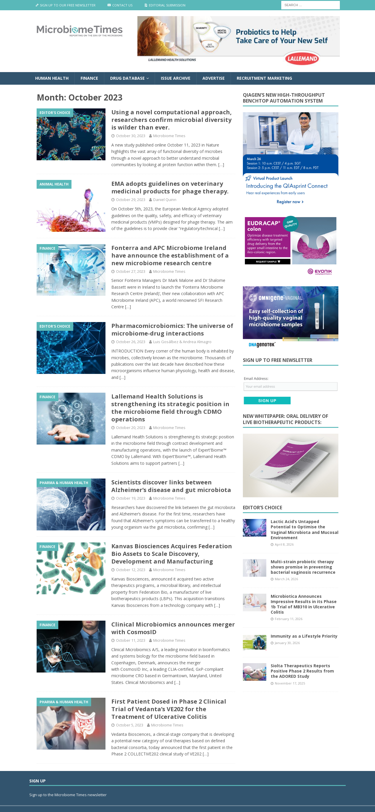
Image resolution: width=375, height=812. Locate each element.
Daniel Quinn (164, 199)
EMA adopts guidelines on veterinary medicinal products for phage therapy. (170, 187)
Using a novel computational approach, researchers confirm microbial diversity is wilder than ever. (171, 119)
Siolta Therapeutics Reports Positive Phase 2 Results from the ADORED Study (302, 671)
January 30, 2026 (287, 643)
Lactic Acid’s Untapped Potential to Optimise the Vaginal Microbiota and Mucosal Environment (304, 529)
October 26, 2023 (130, 341)
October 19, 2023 (130, 498)
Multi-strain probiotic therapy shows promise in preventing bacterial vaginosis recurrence (303, 567)
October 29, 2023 (130, 199)
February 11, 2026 (288, 619)
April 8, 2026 (284, 544)
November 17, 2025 (290, 683)
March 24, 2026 (286, 579)
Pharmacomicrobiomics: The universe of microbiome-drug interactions (172, 329)
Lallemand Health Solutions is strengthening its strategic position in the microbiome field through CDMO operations (170, 407)
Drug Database (127, 78)
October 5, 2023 (129, 725)
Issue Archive (175, 78)
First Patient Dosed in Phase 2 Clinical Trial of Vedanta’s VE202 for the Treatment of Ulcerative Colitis (168, 709)
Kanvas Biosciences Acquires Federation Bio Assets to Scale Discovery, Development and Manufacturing (171, 553)
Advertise (213, 78)
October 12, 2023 (130, 569)
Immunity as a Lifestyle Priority (304, 636)
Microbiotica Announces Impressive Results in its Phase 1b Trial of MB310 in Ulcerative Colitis (304, 604)
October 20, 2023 (130, 427)
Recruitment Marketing (264, 78)
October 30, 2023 (130, 135)
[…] (221, 164)
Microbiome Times (169, 135)
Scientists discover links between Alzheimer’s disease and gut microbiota (171, 486)
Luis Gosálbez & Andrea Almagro (182, 341)
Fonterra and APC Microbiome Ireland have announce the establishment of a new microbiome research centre (170, 255)
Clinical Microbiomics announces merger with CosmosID (173, 628)
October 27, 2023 (130, 271)
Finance (89, 78)
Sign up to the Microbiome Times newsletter (68, 794)
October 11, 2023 (130, 640)
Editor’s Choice (262, 507)
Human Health (52, 78)
